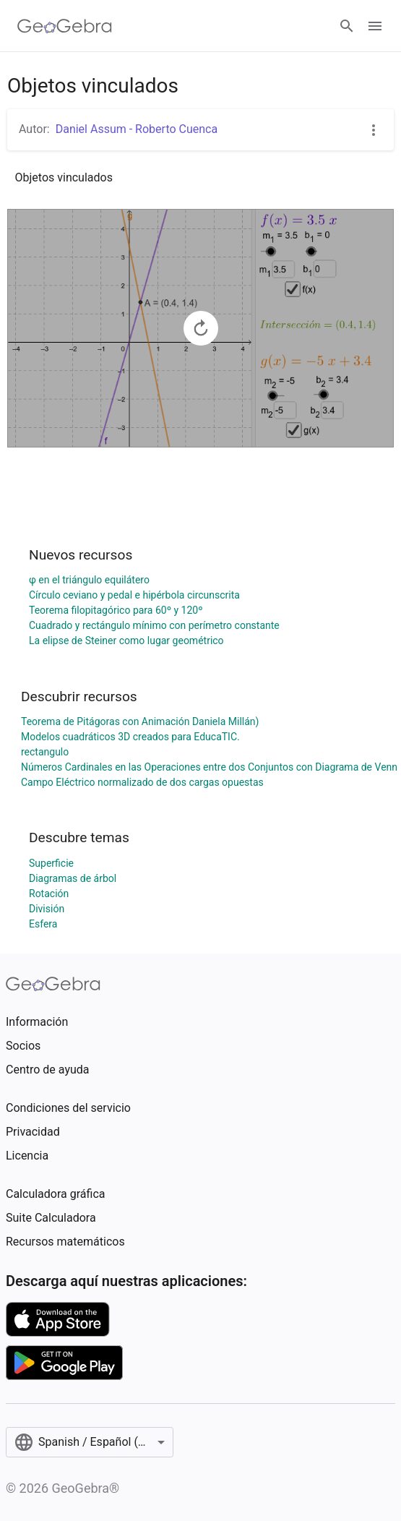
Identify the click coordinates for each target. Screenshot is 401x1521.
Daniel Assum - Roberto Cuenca (137, 129)
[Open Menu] (375, 26)
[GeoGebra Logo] (64, 26)
